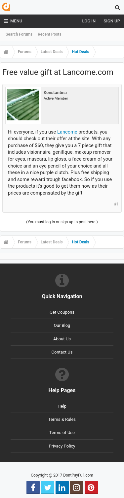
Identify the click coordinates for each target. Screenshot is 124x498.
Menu (13, 21)
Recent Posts (49, 34)
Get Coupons (62, 312)
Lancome (67, 132)
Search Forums (19, 34)
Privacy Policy (62, 446)
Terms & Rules (62, 419)
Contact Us (62, 352)
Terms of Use (62, 432)
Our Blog (62, 325)
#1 (116, 204)
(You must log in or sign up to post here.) (62, 222)
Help (62, 406)
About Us (62, 338)
